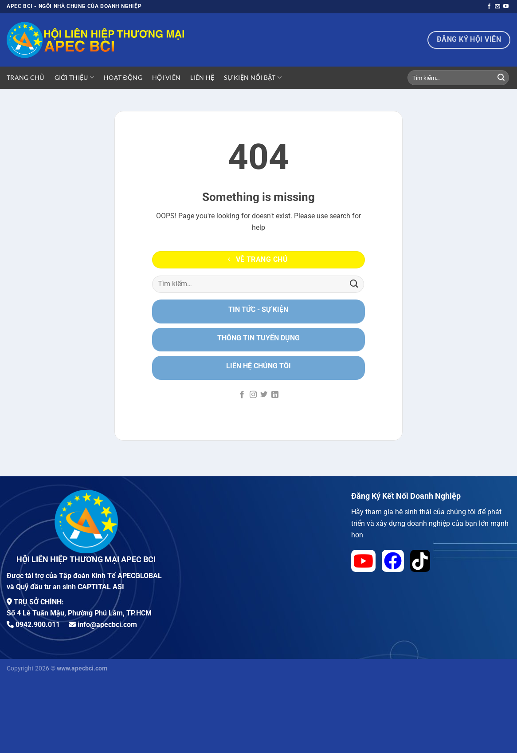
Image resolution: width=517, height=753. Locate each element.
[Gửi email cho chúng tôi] (497, 7)
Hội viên (166, 77)
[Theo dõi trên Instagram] (253, 395)
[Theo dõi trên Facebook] (489, 7)
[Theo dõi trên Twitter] (263, 395)
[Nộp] (501, 77)
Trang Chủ (26, 77)
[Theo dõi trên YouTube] (506, 7)
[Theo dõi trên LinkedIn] (274, 395)
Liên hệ (202, 77)
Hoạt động (123, 77)
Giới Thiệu (74, 77)
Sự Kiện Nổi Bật (253, 77)
